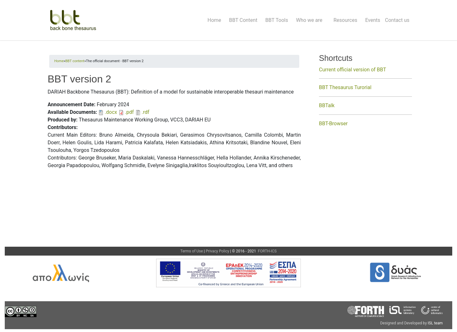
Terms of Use (191, 251)
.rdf (145, 112)
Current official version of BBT (352, 70)
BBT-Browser (333, 123)
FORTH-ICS (267, 251)
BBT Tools (276, 20)
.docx (111, 112)
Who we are (309, 20)
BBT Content (243, 20)
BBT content (74, 61)
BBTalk (326, 105)
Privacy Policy (217, 251)
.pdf (129, 112)
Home (214, 20)
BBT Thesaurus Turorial (345, 87)
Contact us (397, 20)
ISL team (435, 323)
